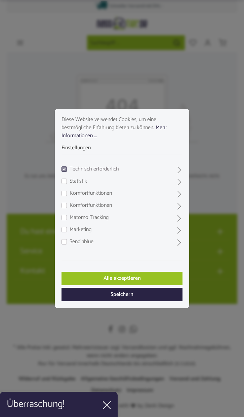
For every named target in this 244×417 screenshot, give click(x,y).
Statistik (78, 181)
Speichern (122, 294)
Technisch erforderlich (94, 169)
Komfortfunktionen (91, 193)
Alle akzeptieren (122, 278)
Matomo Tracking (89, 218)
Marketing (80, 230)
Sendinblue (81, 242)
